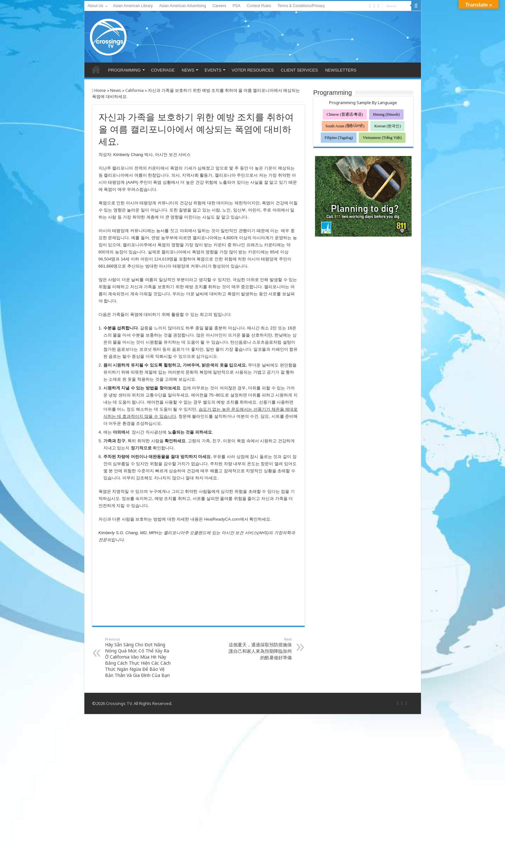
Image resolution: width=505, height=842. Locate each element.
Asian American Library (133, 6)
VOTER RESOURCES (253, 70)
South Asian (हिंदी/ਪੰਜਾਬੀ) (345, 126)
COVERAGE (163, 70)
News (115, 90)
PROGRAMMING (124, 70)
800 (102, 252)
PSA (236, 6)
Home (99, 90)
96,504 (105, 259)
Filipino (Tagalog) (339, 137)
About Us (95, 6)
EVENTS (213, 70)
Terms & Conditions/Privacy (301, 6)
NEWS (188, 70)
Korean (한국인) (387, 126)
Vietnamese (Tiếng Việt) (382, 137)
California (134, 90)
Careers (219, 6)
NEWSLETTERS (341, 70)
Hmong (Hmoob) (386, 114)
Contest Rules (259, 6)
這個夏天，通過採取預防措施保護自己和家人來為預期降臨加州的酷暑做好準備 (259, 649)
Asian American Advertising (182, 6)
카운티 (254, 252)
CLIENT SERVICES (299, 70)
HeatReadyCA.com (222, 519)
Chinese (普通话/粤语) (345, 114)
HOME (96, 69)
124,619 (161, 259)
